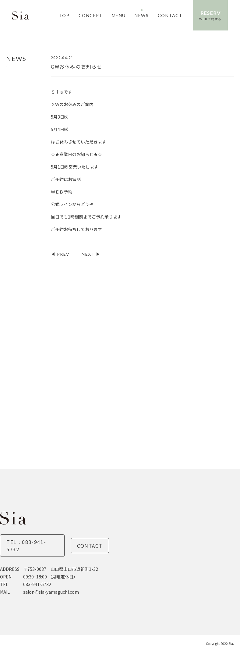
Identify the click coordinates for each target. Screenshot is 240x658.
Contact (90, 545)
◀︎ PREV (60, 254)
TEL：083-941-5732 (26, 545)
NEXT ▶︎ (91, 254)
